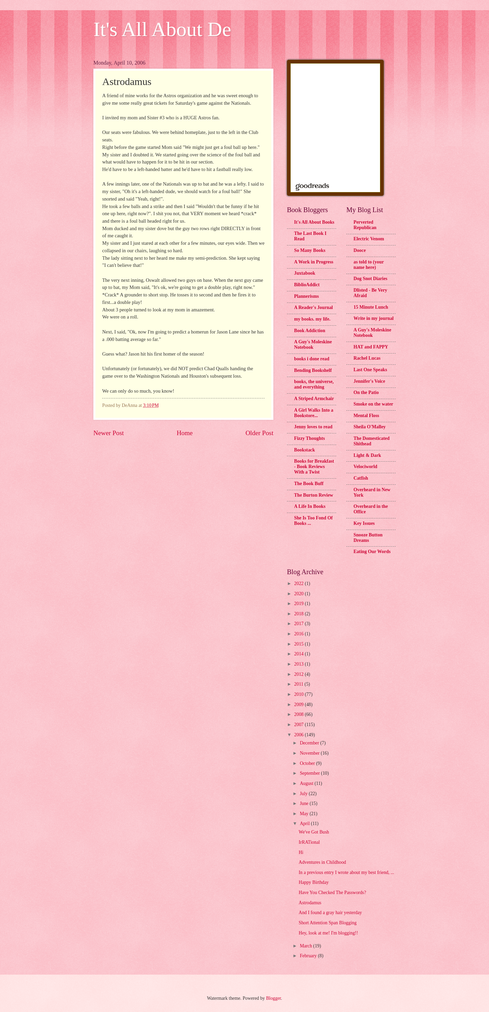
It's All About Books (314, 222)
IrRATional (309, 842)
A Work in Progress (313, 261)
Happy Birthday (313, 882)
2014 (299, 653)
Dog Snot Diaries (370, 278)
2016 (299, 633)
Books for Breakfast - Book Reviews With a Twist (314, 467)
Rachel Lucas (367, 358)
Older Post (259, 432)
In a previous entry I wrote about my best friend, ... (346, 872)
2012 (299, 674)
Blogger (273, 998)
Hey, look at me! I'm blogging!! (328, 933)
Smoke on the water (373, 404)
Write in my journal (374, 318)
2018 (299, 613)
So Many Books (309, 250)
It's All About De (162, 29)
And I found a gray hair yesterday (330, 912)
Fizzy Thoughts (309, 438)
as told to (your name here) (369, 264)
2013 (299, 664)
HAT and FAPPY (371, 346)
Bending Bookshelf (313, 370)
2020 (299, 593)
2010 (299, 694)
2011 (299, 684)
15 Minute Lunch (371, 307)
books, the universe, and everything (314, 384)
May (305, 813)
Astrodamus (309, 902)
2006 (299, 734)
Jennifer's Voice (369, 381)
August (307, 783)
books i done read (311, 358)
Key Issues (364, 523)
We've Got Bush (313, 832)
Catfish (361, 478)
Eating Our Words (372, 551)
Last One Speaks (370, 369)
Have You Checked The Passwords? (332, 892)
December (310, 742)
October (308, 763)
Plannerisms (306, 296)
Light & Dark (367, 455)
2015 (299, 644)
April (305, 823)
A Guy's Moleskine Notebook (313, 344)
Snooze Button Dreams (368, 537)
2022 (299, 583)
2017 (299, 623)
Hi (300, 852)
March (306, 945)
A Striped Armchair (314, 398)
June (305, 803)
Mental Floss (366, 415)
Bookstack (304, 449)
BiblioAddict (307, 284)
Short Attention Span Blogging (327, 922)
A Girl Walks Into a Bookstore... (313, 413)
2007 (299, 724)
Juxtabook (304, 273)
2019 (299, 603)
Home (185, 432)
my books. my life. (312, 319)
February (309, 955)
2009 (299, 704)
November (310, 753)
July (304, 793)
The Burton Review (313, 495)
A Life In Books (309, 506)
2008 (299, 714)
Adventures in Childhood (322, 862)
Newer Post (108, 432)
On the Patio (366, 392)
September (310, 773)
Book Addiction (309, 330)
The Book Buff (309, 483)
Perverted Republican (365, 225)
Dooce (360, 250)
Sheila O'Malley (370, 426)
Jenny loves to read (313, 426)
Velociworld (365, 466)
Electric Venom (369, 238)
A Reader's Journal (313, 307)
